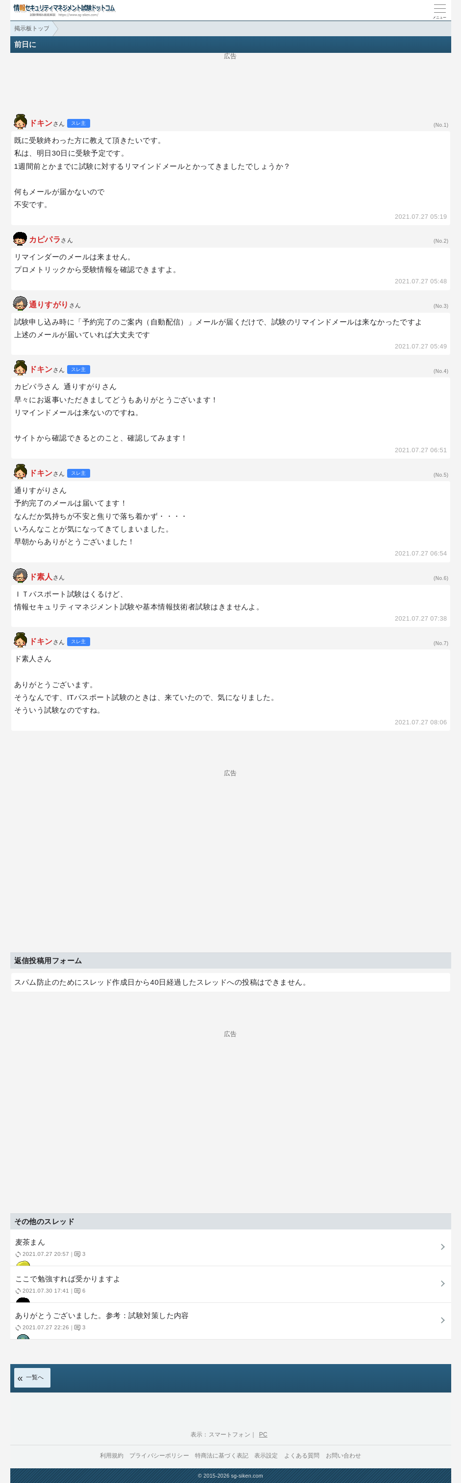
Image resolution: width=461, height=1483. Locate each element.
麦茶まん (229, 1252)
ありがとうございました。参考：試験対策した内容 (229, 1325)
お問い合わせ (344, 1455)
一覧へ (35, 1377)
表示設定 (266, 1455)
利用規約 (112, 1455)
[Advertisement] (230, 81)
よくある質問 (302, 1455)
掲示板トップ (31, 28)
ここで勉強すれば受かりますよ (229, 1288)
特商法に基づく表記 (221, 1455)
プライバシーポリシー (159, 1455)
